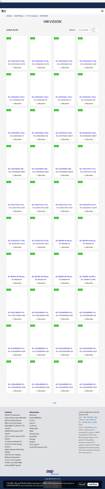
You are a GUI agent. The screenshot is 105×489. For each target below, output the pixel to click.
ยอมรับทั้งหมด (93, 484)
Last (54, 403)
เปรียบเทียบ (18, 67)
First (50, 403)
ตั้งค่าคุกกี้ (82, 484)
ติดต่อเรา (32, 442)
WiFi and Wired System (13, 420)
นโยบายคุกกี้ (39, 485)
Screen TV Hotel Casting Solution (13, 445)
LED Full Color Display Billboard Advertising (12, 456)
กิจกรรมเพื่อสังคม (35, 417)
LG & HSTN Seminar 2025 (38, 447)
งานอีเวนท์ (32, 425)
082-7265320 (89, 417)
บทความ (32, 423)
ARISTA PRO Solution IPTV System (14, 432)
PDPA (31, 431)
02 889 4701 (86, 422)
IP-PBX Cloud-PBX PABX (13, 462)
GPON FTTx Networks (12, 415)
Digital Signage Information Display (14, 450)
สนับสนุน (32, 439)
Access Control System (13, 460)
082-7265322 (91, 420)
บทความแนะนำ (34, 444)
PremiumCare (34, 434)
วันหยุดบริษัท (33, 428)
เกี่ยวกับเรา (33, 415)
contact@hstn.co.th (90, 427)
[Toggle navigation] (102, 11)
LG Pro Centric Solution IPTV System (15, 437)
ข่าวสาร (32, 420)
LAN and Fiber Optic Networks (15, 417)
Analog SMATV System (13, 465)
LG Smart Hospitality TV (13, 441)
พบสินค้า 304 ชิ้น (12, 30)
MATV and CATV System (13, 423)
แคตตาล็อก (33, 436)
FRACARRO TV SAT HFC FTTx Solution (15, 427)
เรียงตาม (73, 30)
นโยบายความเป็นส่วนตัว (25, 485)
